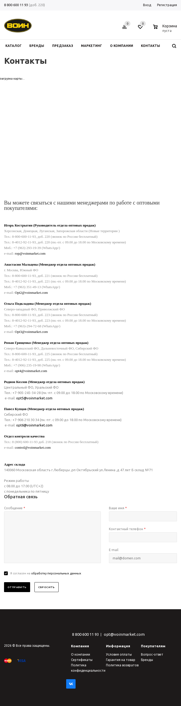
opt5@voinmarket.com (34, 398)
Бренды (147, 660)
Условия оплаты (119, 654)
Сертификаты (82, 660)
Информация (118, 646)
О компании (80, 654)
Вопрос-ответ (152, 654)
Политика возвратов (122, 665)
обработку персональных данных (56, 573)
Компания (80, 646)
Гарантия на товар (120, 660)
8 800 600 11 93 (16, 5)
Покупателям (153, 646)
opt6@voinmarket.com (34, 425)
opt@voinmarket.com (124, 634)
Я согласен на (45, 573)
